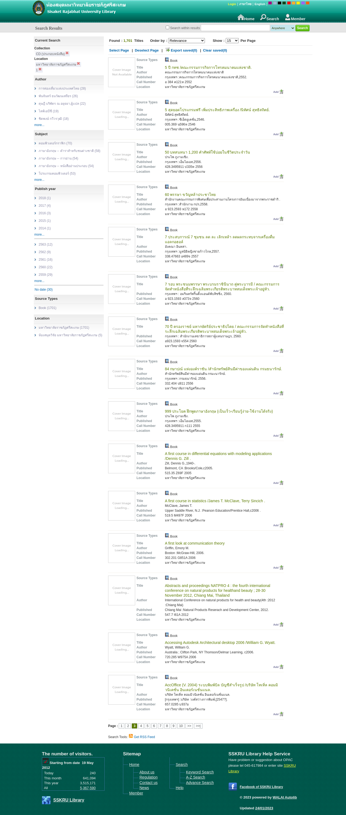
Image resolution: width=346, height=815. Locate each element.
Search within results (185, 28)
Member (294, 17)
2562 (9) (45, 252)
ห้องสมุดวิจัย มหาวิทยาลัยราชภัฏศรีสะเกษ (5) (70, 335)
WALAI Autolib (285, 797)
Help (180, 788)
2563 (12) (45, 244)
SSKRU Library (68, 800)
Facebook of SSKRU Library (261, 787)
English (260, 4)
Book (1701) (47, 308)
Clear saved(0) (215, 50)
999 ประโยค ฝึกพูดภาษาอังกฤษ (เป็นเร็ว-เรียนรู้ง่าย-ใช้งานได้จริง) (219, 411)
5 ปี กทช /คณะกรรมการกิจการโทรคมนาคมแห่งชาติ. (208, 67)
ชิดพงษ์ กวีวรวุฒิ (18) (54, 119)
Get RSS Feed (144, 737)
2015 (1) (45, 221)
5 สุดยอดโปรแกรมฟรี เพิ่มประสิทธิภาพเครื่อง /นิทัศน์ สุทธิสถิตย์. (217, 110)
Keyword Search (200, 772)
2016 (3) (45, 213)
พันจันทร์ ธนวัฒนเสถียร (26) (58, 96)
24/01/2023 (264, 808)
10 (181, 726)
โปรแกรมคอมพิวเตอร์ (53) (57, 173)
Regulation (148, 777)
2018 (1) (45, 198)
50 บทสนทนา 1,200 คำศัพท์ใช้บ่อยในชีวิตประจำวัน (207, 152)
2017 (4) (45, 206)
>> (189, 726)
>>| (198, 726)
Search (269, 17)
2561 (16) (45, 260)
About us (146, 772)
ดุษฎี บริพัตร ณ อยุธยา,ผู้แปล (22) (62, 104)
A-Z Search (195, 777)
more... (39, 125)
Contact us (148, 782)
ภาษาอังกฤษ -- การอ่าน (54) (58, 158)
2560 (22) (45, 267)
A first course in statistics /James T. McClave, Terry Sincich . (215, 501)
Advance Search (200, 782)
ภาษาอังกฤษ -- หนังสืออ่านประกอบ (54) (66, 166)
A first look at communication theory (195, 543)
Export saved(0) (184, 50)
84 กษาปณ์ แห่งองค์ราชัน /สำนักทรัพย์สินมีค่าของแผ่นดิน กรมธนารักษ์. (223, 369)
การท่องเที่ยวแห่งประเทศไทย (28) (62, 88)
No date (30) (44, 289)
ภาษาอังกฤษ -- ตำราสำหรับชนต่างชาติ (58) (69, 151)
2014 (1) (45, 228)
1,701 (128, 41)
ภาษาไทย (245, 4)
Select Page (119, 50)
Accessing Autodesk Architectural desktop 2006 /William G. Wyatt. (220, 642)
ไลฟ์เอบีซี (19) (49, 111)
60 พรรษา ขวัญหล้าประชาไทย (190, 194)
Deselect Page (147, 50)
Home (246, 17)
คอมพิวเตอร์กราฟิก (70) (55, 143)
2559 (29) (45, 275)
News (144, 788)
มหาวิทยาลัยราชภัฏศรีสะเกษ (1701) (64, 328)
